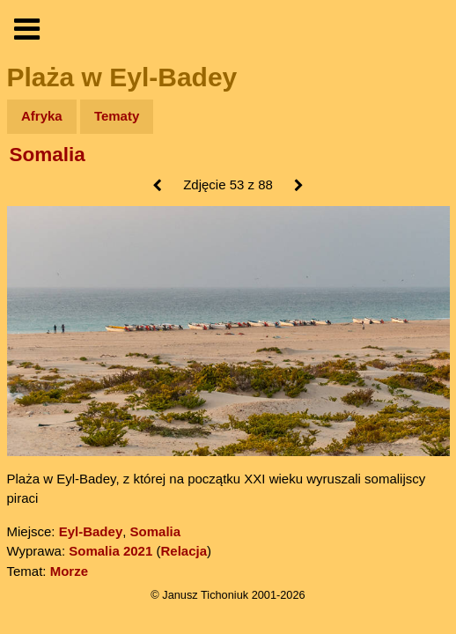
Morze (69, 571)
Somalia (47, 155)
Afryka (42, 115)
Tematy (116, 115)
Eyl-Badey (91, 531)
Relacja (183, 550)
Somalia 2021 (110, 550)
